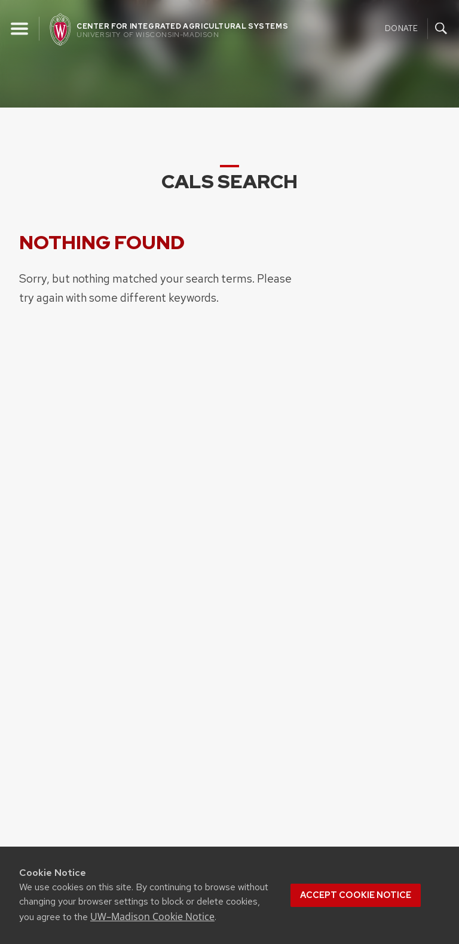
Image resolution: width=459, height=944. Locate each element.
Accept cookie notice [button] (355, 895)
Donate (401, 28)
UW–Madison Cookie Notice (152, 916)
